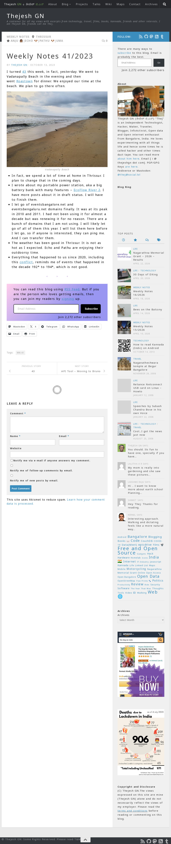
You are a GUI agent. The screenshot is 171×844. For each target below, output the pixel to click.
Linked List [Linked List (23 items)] (141, 565)
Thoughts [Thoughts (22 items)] (158, 588)
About (52, 4)
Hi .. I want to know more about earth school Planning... (145, 489)
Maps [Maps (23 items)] (152, 565)
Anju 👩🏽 (17, 41)
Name (15, 436)
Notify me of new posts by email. (34, 480)
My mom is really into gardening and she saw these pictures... (144, 471)
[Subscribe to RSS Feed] (157, 37)
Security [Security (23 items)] (155, 584)
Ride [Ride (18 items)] (147, 584)
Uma (59, 41)
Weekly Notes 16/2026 (143, 293)
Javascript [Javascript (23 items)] (155, 561)
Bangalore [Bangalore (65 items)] (137, 536)
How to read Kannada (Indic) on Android (148, 346)
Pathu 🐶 (47, 41)
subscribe (124, 52)
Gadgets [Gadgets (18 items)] (141, 553)
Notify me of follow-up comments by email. (41, 470)
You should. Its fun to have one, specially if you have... (146, 453)
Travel (137, 358)
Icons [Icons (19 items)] (145, 557)
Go (158, 62)
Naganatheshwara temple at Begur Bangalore (145, 366)
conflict (26, 262)
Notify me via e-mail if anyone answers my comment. (50, 460)
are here (131, 166)
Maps (121, 4)
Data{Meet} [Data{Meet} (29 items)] (129, 544)
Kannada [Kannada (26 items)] (123, 565)
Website (16, 448)
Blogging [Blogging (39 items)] (155, 537)
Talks (97, 4)
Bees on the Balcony (147, 309)
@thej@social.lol (129, 174)
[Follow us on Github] (146, 37)
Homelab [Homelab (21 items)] (136, 557)
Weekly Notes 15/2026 (143, 328)
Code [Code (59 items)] (135, 540)
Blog (65, 4)
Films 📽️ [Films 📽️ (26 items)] (158, 544)
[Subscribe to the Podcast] (141, 37)
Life (135, 248)
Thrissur (43, 37)
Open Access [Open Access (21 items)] (153, 572)
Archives (151, 4)
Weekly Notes (18, 37)
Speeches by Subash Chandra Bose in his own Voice (147, 409)
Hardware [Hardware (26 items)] (124, 557)
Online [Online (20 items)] (141, 572)
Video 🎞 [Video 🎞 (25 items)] (130, 592)
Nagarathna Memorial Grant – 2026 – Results (148, 256)
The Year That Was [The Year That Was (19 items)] (141, 588)
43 (24, 72)
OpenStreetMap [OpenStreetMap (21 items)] (126, 580)
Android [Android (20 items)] (122, 537)
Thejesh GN (25, 16)
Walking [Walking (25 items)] (142, 592)
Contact (134, 4)
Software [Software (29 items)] (124, 588)
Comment (18, 413)
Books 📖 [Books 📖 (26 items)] (124, 540)
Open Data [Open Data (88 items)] (148, 576)
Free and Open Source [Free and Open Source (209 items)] (138, 550)
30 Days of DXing (145, 274)
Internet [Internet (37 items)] (129, 561)
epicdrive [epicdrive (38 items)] (145, 544)
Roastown (24, 81)
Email (64, 436)
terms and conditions (132, 810)
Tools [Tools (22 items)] (121, 592)
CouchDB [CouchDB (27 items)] (147, 540)
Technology (148, 270)
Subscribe (91, 309)
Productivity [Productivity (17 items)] (124, 585)
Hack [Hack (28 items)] (150, 553)
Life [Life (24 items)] (132, 565)
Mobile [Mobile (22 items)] (122, 569)
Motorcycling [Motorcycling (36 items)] (136, 569)
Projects (82, 4)
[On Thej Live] (162, 37)
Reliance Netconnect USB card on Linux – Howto (147, 388)
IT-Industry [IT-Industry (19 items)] (143, 561)
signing (68, 299)
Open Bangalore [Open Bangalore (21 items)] (127, 577)
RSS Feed (72, 289)
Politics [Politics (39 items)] (157, 580)
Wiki (108, 4)
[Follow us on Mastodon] (152, 37)
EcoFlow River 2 (87, 190)
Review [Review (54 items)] (137, 584)
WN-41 (20, 352)
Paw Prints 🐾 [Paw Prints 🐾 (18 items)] (143, 581)
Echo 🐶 (31, 41)
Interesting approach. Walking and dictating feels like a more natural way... (145, 524)
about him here (128, 158)
